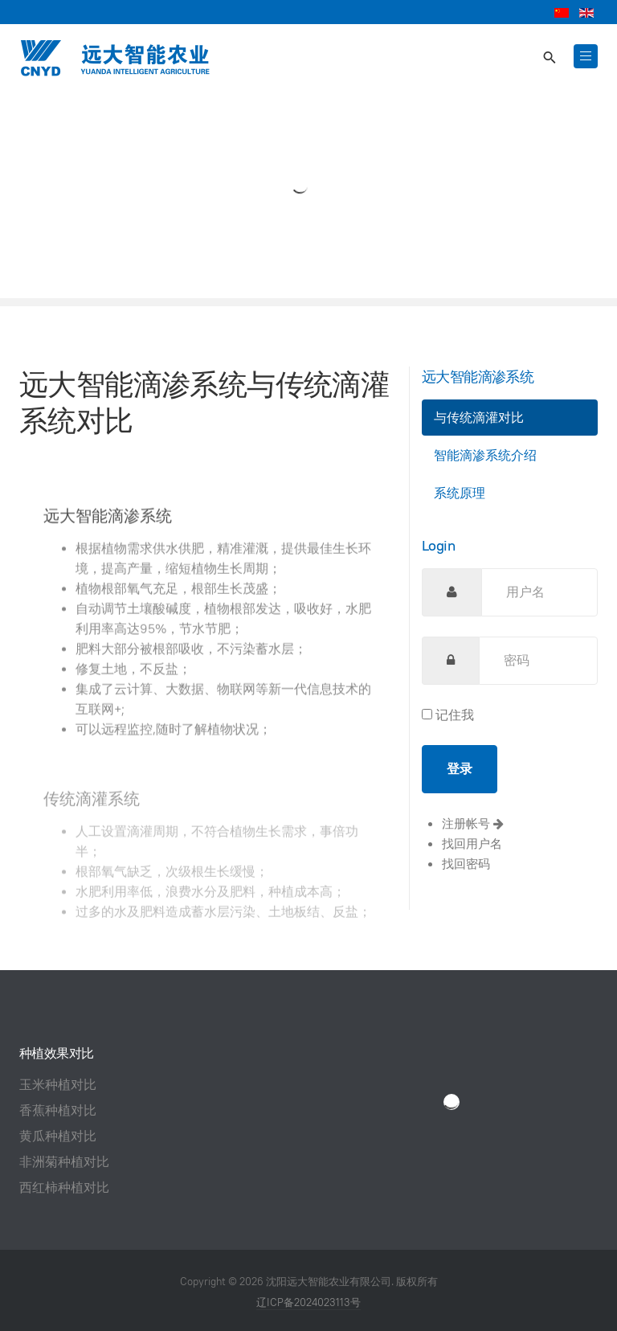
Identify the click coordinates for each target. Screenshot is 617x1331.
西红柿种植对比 (64, 1187)
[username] (539, 592)
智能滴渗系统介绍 (485, 455)
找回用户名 (472, 843)
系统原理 (459, 493)
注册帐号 (473, 823)
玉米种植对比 (57, 1084)
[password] (538, 661)
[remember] (427, 714)
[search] (549, 58)
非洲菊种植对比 (64, 1161)
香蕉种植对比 (57, 1110)
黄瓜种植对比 (57, 1136)
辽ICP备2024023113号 (308, 1302)
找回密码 (466, 863)
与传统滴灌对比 (479, 417)
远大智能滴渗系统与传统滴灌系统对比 (204, 402)
